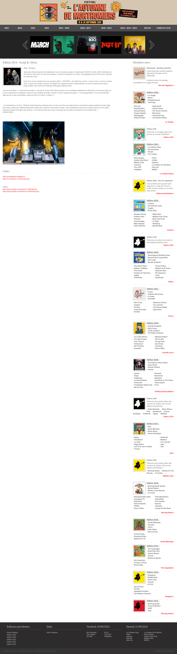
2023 (33, 28)
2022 (46, 28)
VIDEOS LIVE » (168, 476)
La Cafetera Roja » (167, 174)
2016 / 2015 (106, 28)
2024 (20, 28)
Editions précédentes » (165, 193)
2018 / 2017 (85, 28)
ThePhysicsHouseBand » (164, 392)
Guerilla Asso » (168, 353)
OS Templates (169, 651)
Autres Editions (12, 633)
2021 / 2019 (64, 28)
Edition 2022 (11, 637)
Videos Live (163, 28)
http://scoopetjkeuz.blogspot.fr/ (14, 177)
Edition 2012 (11, 644)
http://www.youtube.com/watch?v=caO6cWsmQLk (21, 191)
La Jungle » (169, 122)
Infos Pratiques (52, 633)
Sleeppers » (169, 596)
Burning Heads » (167, 513)
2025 (6, 28)
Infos (147, 28)
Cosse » (171, 316)
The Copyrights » (167, 568)
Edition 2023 (11, 635)
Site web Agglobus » (166, 85)
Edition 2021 (11, 640)
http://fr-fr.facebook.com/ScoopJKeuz (16, 179)
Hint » (172, 453)
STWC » (171, 282)
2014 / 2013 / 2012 (129, 28)
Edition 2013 (11, 642)
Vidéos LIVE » (168, 137)
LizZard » (170, 230)
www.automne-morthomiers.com (45, 651)
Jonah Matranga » (167, 542)
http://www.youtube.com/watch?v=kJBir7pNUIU (20, 189)
